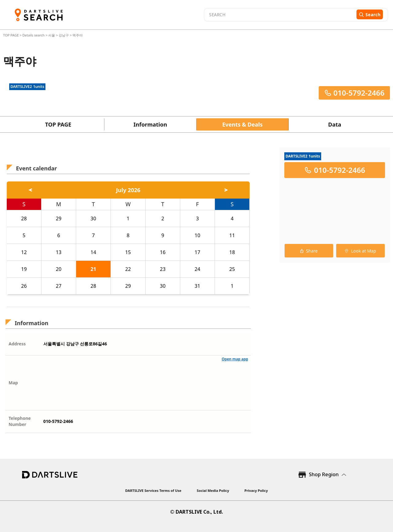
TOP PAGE (11, 35)
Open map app (235, 359)
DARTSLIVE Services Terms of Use (153, 490)
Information (150, 124)
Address (17, 344)
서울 (51, 35)
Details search (33, 35)
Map (13, 383)
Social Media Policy (213, 490)
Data (334, 124)
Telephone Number (20, 421)
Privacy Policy (256, 490)
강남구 (64, 35)
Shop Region (324, 474)
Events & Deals (242, 124)
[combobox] (279, 15)
